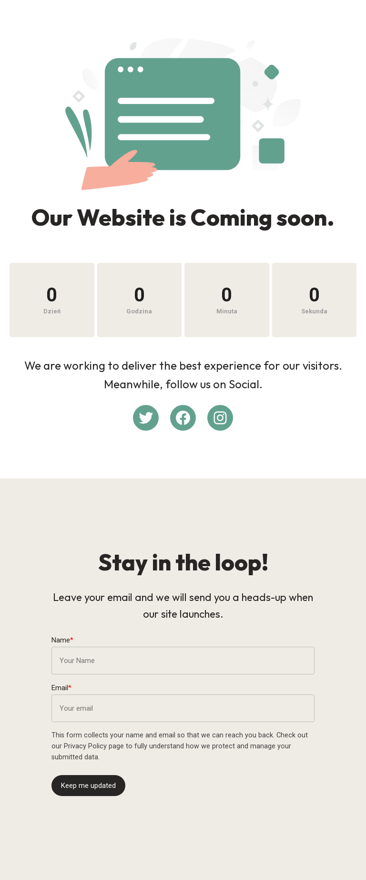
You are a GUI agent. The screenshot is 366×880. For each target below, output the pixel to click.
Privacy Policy (85, 746)
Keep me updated (88, 785)
